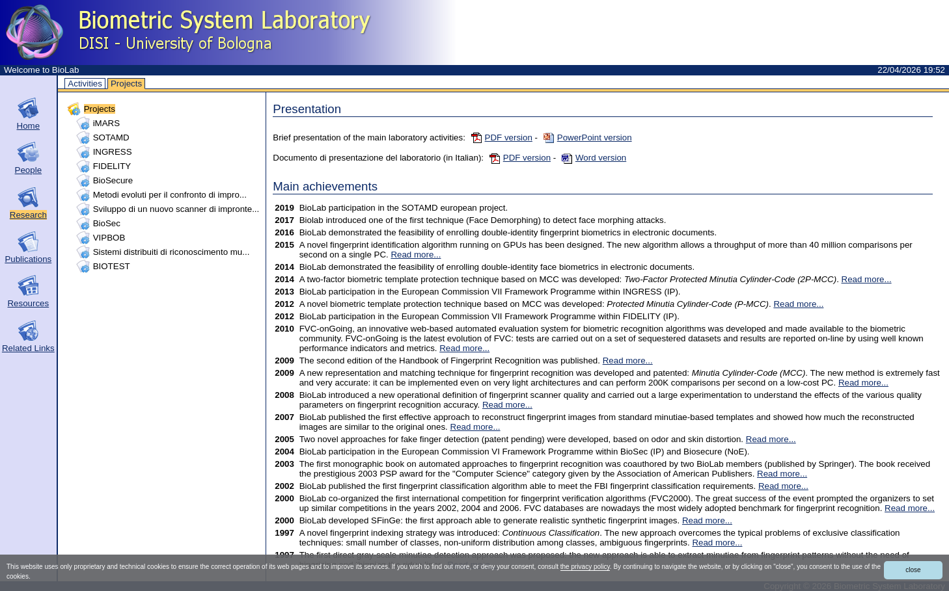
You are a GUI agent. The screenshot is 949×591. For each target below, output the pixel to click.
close (912, 569)
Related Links (28, 348)
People (28, 170)
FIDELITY (112, 166)
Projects (126, 83)
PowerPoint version (587, 137)
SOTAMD (111, 137)
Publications (28, 259)
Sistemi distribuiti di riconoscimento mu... (171, 252)
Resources (28, 303)
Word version (594, 158)
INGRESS (112, 152)
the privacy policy (585, 566)
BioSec (106, 223)
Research (28, 215)
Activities (85, 83)
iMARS (106, 123)
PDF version (501, 137)
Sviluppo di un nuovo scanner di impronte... (176, 209)
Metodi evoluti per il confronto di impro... (170, 195)
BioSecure (113, 180)
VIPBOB (109, 238)
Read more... (416, 254)
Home (28, 126)
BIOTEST (111, 266)
